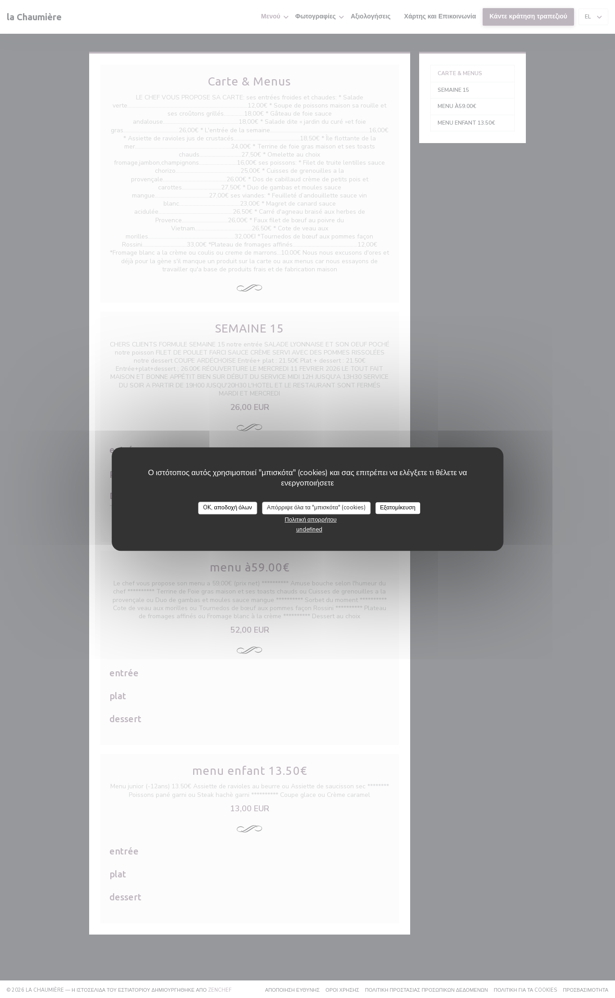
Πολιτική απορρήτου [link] (310, 520)
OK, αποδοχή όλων (227, 507)
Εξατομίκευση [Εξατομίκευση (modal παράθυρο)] (398, 507)
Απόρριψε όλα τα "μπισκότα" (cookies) (316, 507)
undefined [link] (309, 530)
